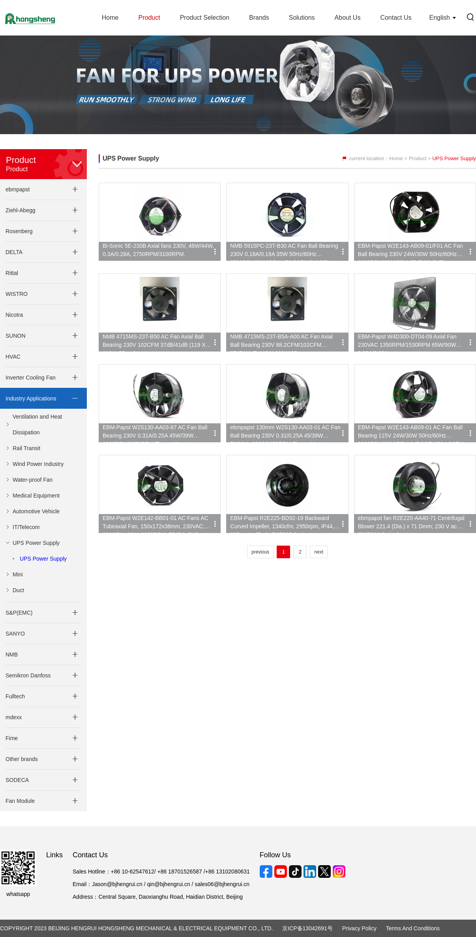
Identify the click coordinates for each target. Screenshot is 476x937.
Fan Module (20, 801)
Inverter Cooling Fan (31, 377)
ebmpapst (18, 189)
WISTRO (17, 294)
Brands (259, 17)
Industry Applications (31, 398)
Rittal (12, 273)
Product (149, 17)
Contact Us (395, 17)
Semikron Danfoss (28, 675)
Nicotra (14, 315)
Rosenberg (19, 231)
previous (260, 552)
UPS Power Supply (43, 558)
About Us (348, 17)
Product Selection (204, 17)
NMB (12, 654)
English (439, 17)
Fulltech (15, 696)
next (318, 552)
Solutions (302, 17)
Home (110, 17)
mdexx (14, 717)
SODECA (17, 780)
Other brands (22, 759)
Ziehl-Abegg (21, 210)
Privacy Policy (359, 928)
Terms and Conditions (413, 928)
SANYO (15, 633)
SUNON (16, 336)
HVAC (13, 356)
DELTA (14, 252)
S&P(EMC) (19, 613)
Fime (12, 738)
